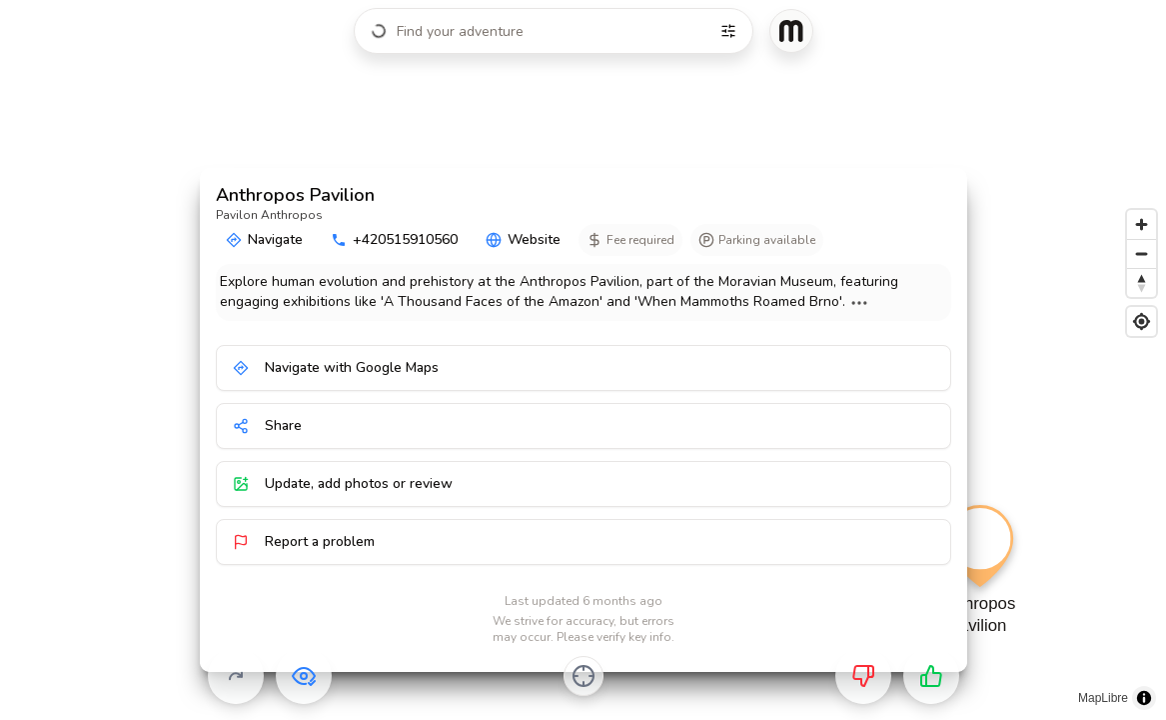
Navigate (264, 239)
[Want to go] (931, 676)
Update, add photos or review (343, 483)
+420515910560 (394, 239)
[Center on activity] (583, 676)
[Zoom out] (1141, 253)
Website (523, 239)
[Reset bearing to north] (1141, 282)
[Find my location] (1141, 321)
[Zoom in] (1141, 224)
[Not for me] (863, 676)
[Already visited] (304, 676)
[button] (977, 587)
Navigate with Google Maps (336, 367)
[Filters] (728, 31)
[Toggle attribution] (1144, 698)
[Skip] (236, 676)
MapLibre (1103, 698)
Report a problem (304, 541)
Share (267, 425)
